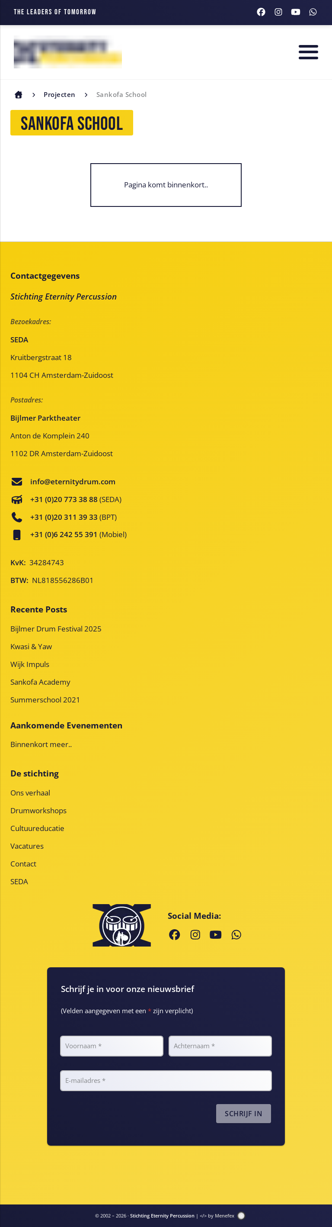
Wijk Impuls (29, 664)
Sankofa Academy (40, 682)
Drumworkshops (38, 810)
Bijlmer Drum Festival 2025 (56, 629)
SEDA (19, 881)
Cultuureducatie (37, 828)
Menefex (226, 1215)
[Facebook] (261, 12)
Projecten (60, 94)
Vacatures (27, 846)
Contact (23, 864)
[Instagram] (278, 12)
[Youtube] (295, 12)
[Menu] (308, 52)
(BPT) (73, 517)
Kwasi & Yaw (31, 646)
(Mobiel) (78, 534)
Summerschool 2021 (45, 700)
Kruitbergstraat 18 (41, 357)
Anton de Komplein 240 (49, 436)
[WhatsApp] (313, 12)
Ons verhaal (30, 793)
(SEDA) (75, 499)
